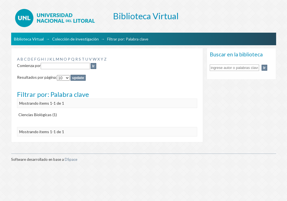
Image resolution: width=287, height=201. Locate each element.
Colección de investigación (75, 39)
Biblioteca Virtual (29, 39)
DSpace (71, 159)
